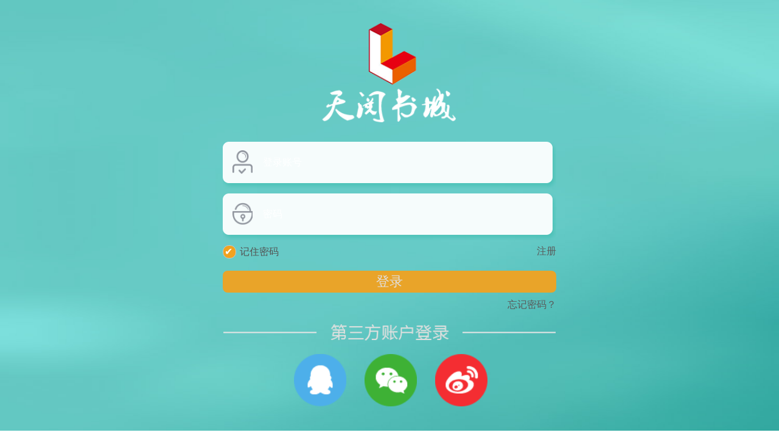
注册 (546, 251)
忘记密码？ (532, 304)
